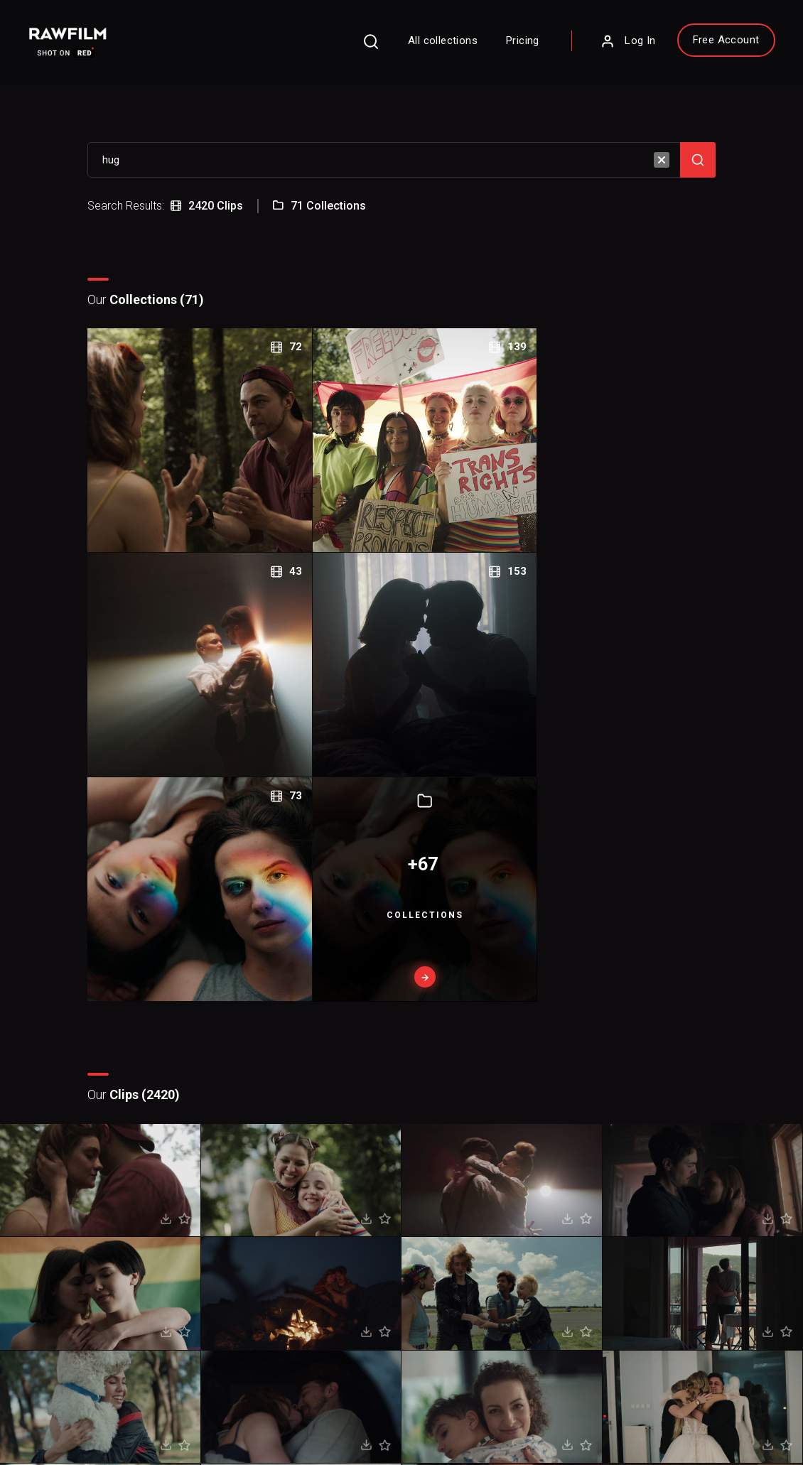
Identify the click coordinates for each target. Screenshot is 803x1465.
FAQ (294, 1226)
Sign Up (211, 1290)
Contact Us (455, 1247)
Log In (609, 45)
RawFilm (111, 1437)
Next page (455, 1046)
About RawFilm (464, 1226)
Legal (297, 1268)
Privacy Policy (63, 1416)
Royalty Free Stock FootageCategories (342, 1303)
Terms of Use (139, 1416)
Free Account (707, 43)
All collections (424, 44)
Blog (442, 1268)
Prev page (352, 1047)
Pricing (504, 44)
